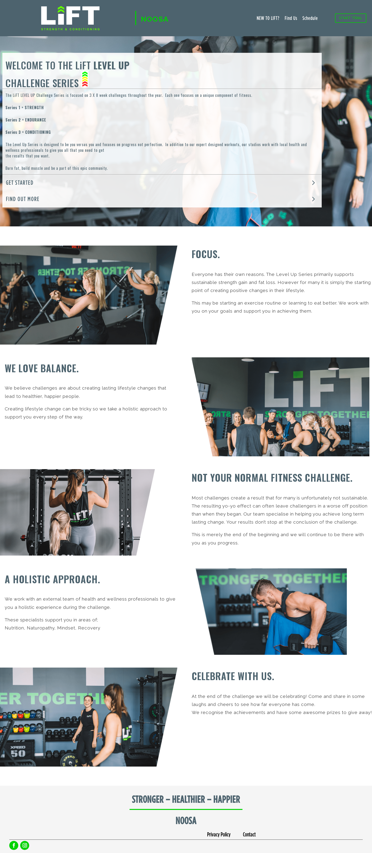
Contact (249, 834)
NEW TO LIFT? (268, 18)
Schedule (310, 18)
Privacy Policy (219, 834)
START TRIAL (350, 18)
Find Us (291, 18)
